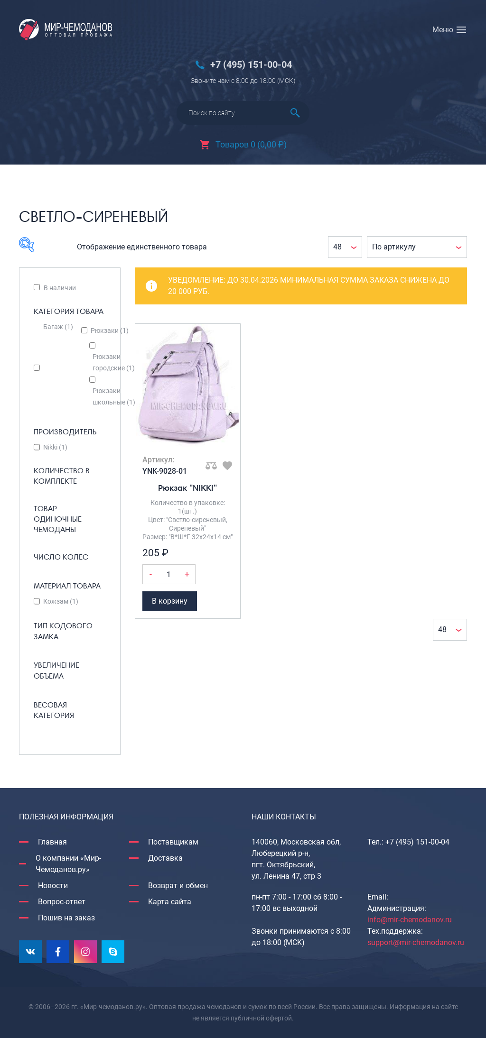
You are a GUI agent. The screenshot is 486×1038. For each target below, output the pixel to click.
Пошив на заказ (66, 917)
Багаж (58, 327)
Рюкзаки (110, 330)
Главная (52, 841)
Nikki (55, 447)
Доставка (165, 858)
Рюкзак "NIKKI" (187, 487)
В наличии (60, 288)
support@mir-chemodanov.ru (415, 942)
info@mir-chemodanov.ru (409, 919)
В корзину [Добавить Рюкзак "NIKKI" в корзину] (169, 601)
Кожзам (60, 601)
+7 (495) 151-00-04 (251, 64)
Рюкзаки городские (114, 362)
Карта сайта (169, 901)
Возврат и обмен (178, 885)
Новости (53, 885)
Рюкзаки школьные (114, 396)
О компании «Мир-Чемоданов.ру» (68, 864)
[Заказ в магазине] (417, 247)
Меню (442, 29)
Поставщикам (173, 841)
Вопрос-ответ (61, 901)
